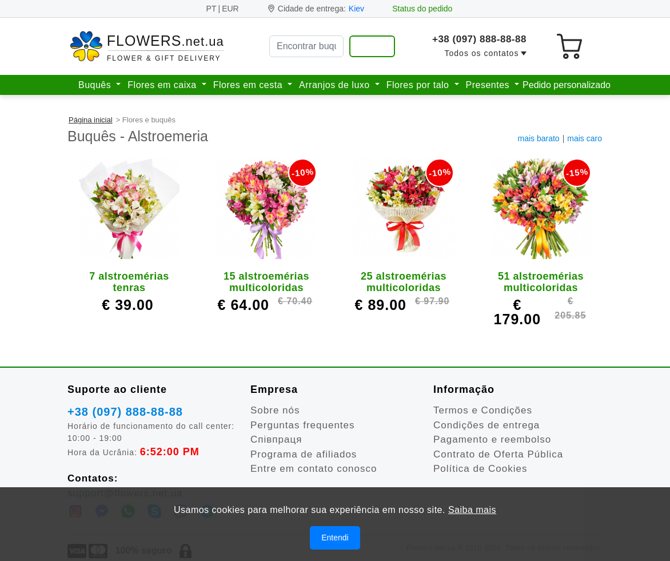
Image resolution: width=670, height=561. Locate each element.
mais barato (539, 138)
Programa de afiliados (303, 454)
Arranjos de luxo (336, 85)
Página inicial (91, 120)
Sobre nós (275, 410)
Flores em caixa (163, 85)
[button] (486, 53)
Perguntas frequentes (302, 425)
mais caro (584, 138)
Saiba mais (472, 513)
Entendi (334, 541)
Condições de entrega (486, 425)
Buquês (96, 85)
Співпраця (276, 439)
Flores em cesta (249, 85)
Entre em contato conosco (313, 468)
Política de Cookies (480, 468)
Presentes (489, 85)
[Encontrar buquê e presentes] (372, 46)
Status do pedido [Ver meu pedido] (422, 8)
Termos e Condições (482, 410)
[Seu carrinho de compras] (569, 46)
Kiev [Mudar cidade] (356, 8)
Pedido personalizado (567, 85)
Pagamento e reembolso (492, 439)
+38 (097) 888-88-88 (479, 39)
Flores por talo (419, 85)
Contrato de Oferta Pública (498, 454)
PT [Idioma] (211, 8)
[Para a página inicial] (147, 46)
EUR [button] (230, 8)
